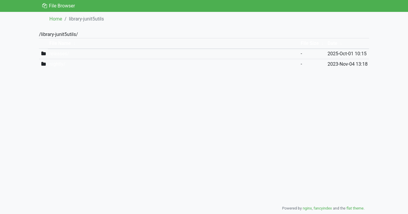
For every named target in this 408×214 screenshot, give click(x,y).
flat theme (355, 208)
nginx (307, 208)
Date (332, 43)
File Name (60, 43)
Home (55, 19)
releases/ (59, 53)
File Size (310, 43)
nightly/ (57, 64)
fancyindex (322, 208)
